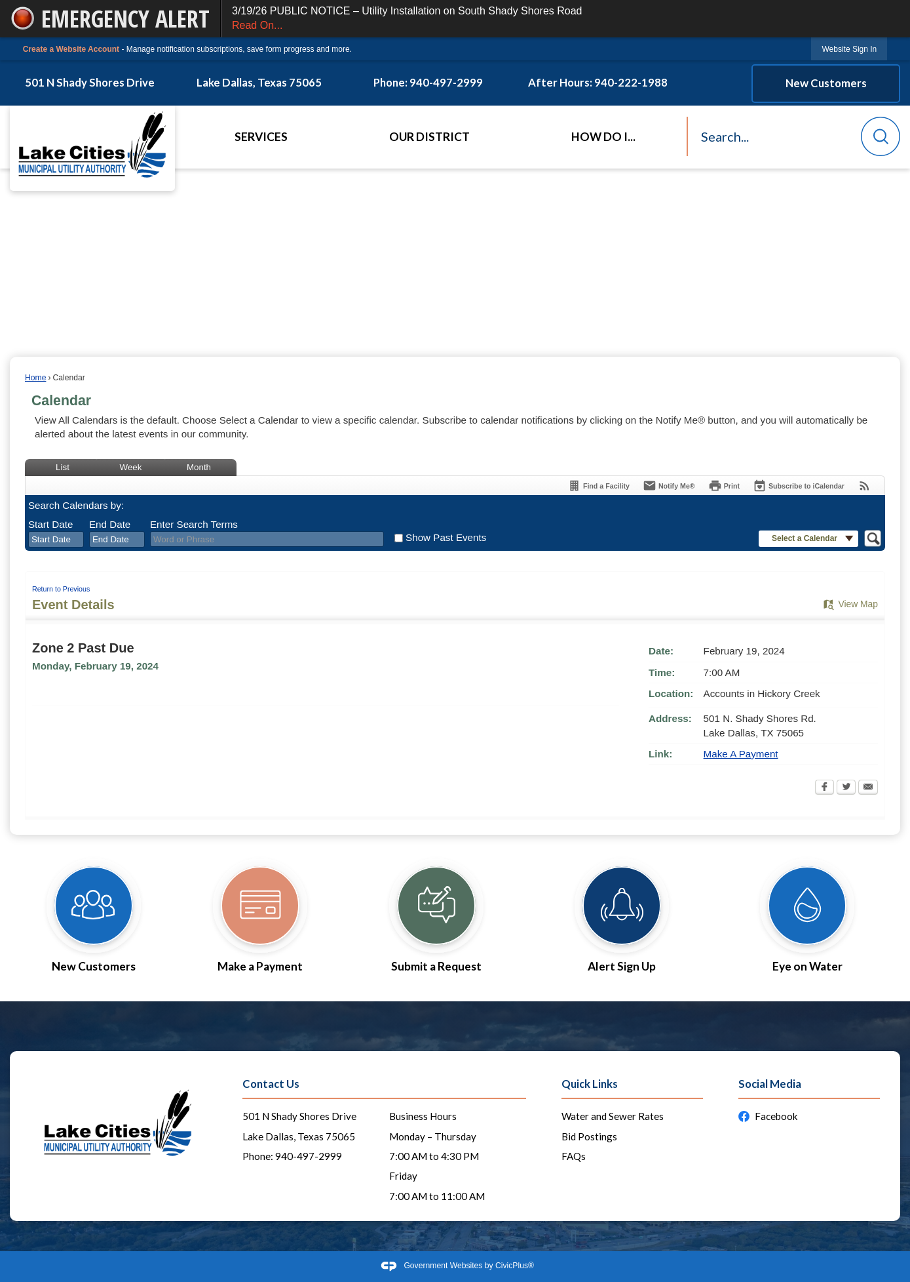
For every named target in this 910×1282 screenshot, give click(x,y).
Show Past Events (446, 537)
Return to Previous (61, 589)
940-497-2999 (308, 1156)
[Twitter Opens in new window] (846, 788)
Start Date (50, 524)
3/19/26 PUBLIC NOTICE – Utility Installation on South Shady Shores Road (566, 19)
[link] (849, 48)
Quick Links (589, 1084)
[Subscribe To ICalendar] (798, 485)
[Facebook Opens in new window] (824, 788)
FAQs (573, 1156)
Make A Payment (741, 753)
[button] (880, 136)
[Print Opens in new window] (724, 485)
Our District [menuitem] (429, 137)
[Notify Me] (669, 485)
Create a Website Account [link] (71, 49)
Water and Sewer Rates (612, 1116)
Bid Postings (589, 1136)
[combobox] (56, 539)
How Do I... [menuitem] (603, 137)
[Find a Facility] (598, 485)
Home (35, 377)
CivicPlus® (514, 1265)
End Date (109, 524)
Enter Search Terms (194, 524)
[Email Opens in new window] (868, 788)
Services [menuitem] (261, 137)
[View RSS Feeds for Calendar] (864, 485)
